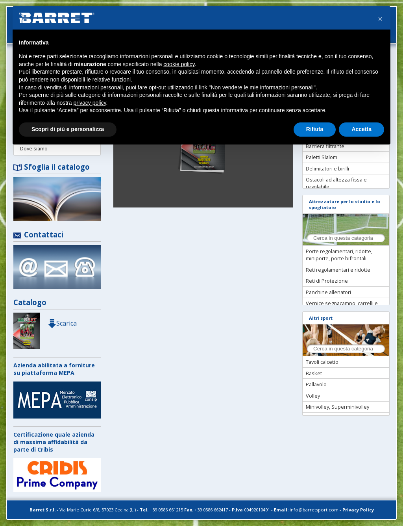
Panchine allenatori (328, 292)
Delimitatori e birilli (327, 168)
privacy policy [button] (90, 103)
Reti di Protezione (327, 280)
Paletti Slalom (321, 157)
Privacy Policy (358, 510)
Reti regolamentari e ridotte (338, 269)
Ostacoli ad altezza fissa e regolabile (336, 183)
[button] (380, 19)
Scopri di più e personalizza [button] (67, 129)
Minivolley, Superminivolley (337, 406)
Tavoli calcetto (322, 361)
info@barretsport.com (314, 510)
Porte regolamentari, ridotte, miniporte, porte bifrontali (339, 255)
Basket (314, 373)
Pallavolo (316, 384)
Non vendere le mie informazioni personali (262, 87)
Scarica (62, 323)
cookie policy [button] (178, 64)
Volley (313, 395)
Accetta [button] (361, 129)
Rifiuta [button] (315, 129)
